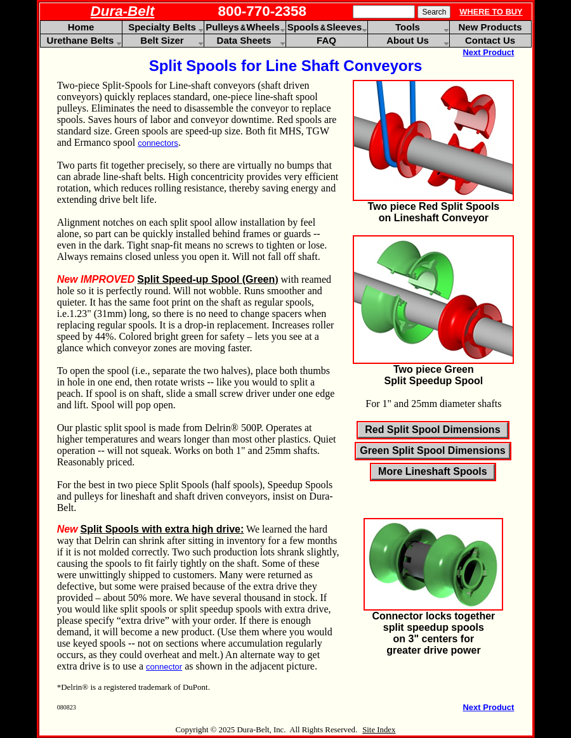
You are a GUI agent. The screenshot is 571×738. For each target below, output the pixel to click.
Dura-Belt (123, 11)
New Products (490, 27)
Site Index (378, 729)
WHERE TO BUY (490, 11)
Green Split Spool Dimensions (432, 450)
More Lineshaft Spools (432, 471)
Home (81, 27)
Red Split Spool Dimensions (432, 429)
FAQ (326, 40)
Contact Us (490, 40)
